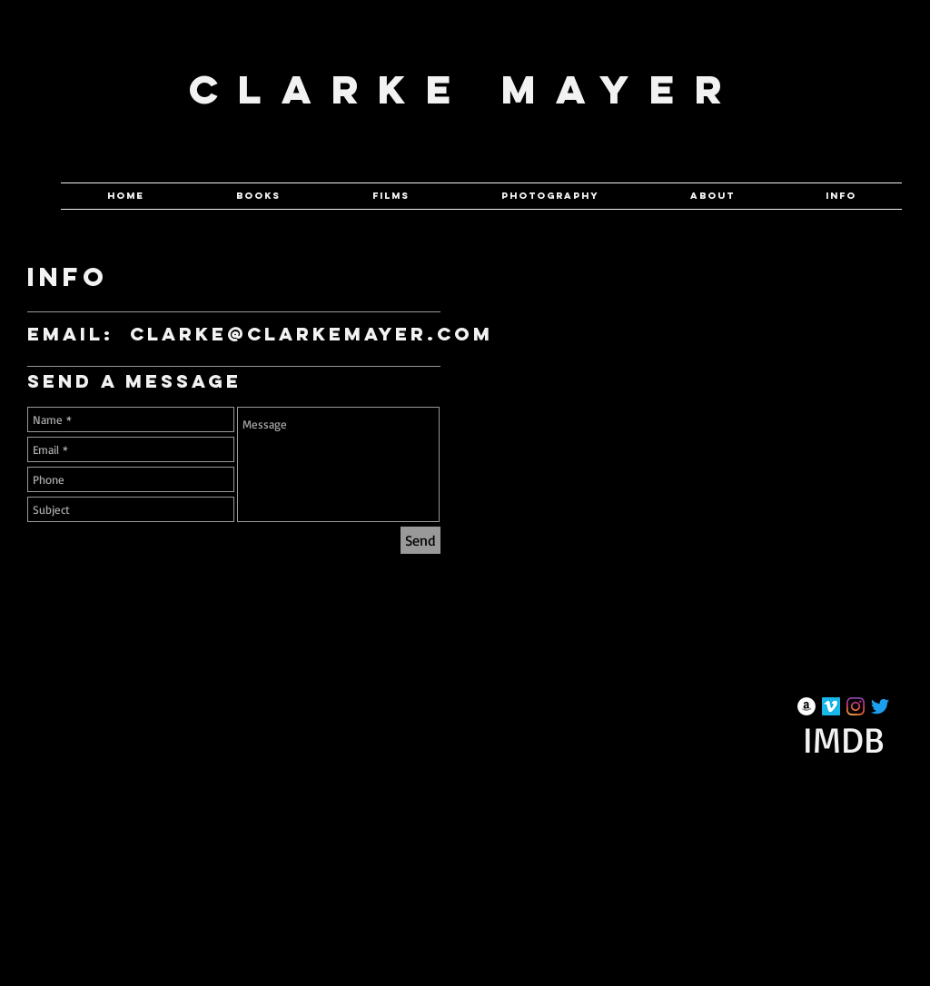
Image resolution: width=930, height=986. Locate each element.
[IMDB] (843, 739)
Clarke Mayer (465, 89)
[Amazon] (806, 706)
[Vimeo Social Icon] (831, 706)
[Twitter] (880, 706)
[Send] (420, 540)
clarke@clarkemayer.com (311, 333)
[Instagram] (855, 706)
